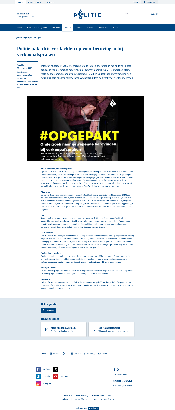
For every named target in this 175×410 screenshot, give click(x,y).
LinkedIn (75, 353)
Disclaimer (65, 399)
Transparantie (98, 395)
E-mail (102, 353)
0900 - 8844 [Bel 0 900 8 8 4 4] (122, 381)
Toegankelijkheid (107, 399)
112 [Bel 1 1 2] (27, 14)
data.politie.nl (50, 2)
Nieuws (68, 28)
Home (19, 28)
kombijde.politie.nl (34, 2)
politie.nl (20, 2)
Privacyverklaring (80, 399)
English (135, 2)
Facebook (54, 353)
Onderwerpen (103, 28)
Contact (116, 28)
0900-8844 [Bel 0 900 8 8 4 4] (31, 17)
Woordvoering (82, 395)
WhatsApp (89, 353)
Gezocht (79, 28)
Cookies (94, 399)
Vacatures (68, 395)
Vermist (90, 28)
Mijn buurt (56, 28)
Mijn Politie (149, 2)
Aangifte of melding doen (37, 28)
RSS (109, 395)
